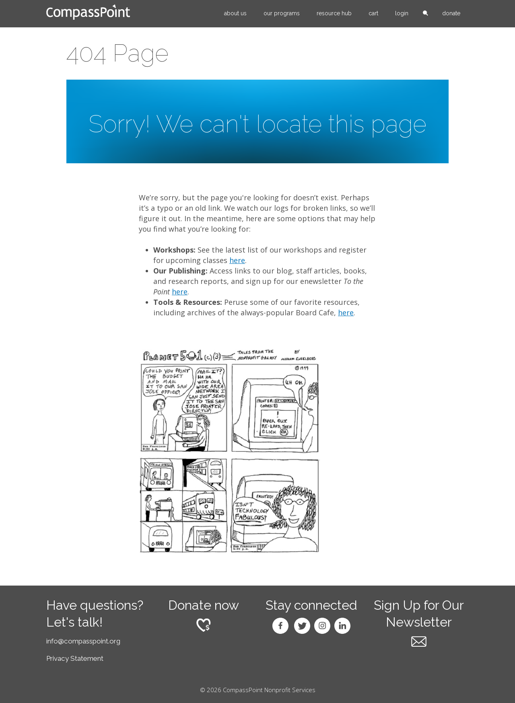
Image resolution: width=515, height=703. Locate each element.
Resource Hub (334, 13)
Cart (373, 13)
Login (401, 13)
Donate (451, 13)
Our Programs (282, 13)
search (425, 13)
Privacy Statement (74, 658)
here (237, 260)
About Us (235, 13)
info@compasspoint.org (83, 641)
